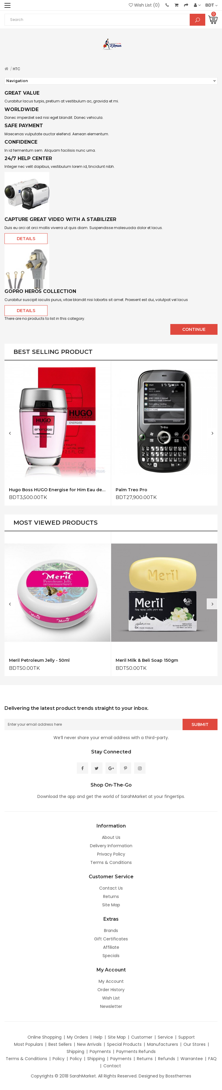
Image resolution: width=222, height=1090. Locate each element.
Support (186, 1037)
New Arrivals (89, 1044)
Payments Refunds (136, 1051)
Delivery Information (111, 846)
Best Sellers (60, 1044)
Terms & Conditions (111, 862)
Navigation (17, 81)
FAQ (212, 1059)
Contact (112, 1066)
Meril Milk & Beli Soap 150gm (147, 665)
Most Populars (28, 1044)
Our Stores (194, 1044)
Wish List (111, 998)
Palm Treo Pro (131, 494)
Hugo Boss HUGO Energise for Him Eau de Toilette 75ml (57, 494)
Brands (111, 931)
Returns (111, 896)
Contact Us (111, 888)
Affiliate (111, 947)
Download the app (56, 796)
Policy (59, 1059)
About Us (111, 837)
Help (98, 1037)
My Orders (77, 1037)
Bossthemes (178, 1076)
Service (165, 1037)
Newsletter (111, 1006)
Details (26, 238)
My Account (111, 981)
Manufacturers (162, 1044)
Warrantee (191, 1059)
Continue (194, 329)
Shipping (75, 1051)
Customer (141, 1037)
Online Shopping (44, 1037)
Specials (111, 956)
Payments (100, 1051)
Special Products (124, 1044)
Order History (111, 990)
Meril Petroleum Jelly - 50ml (39, 665)
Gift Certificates (111, 939)
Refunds (166, 1059)
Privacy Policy (111, 854)
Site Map (111, 905)
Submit (200, 729)
